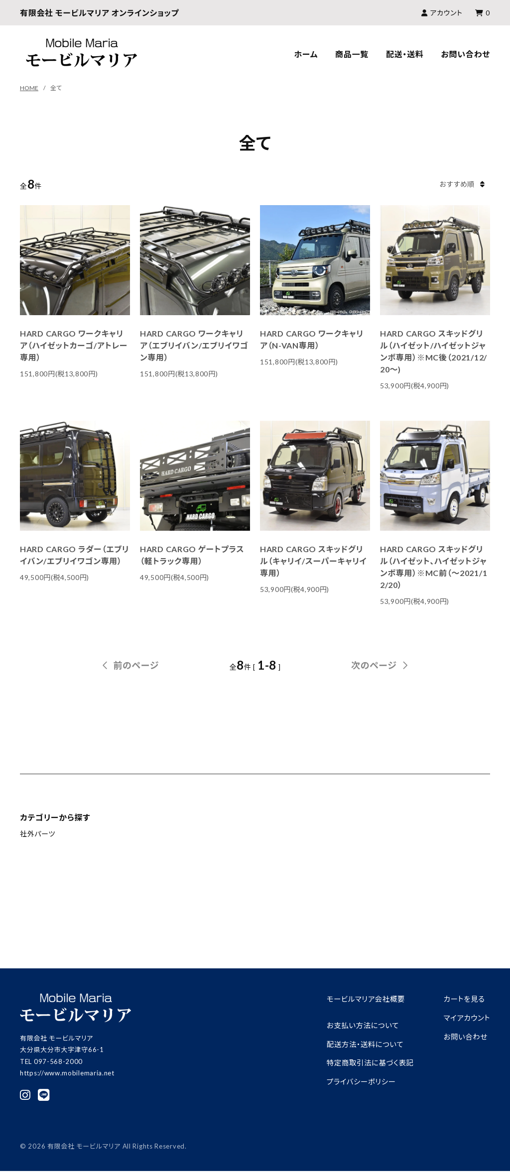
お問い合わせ (465, 54)
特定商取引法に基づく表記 (366, 1062)
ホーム (306, 54)
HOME (29, 88)
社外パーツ (37, 833)
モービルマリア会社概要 (361, 998)
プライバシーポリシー (357, 1080)
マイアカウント (465, 1017)
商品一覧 (352, 54)
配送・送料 (405, 54)
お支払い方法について (358, 1025)
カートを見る (463, 998)
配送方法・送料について (361, 1043)
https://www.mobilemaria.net (67, 1073)
